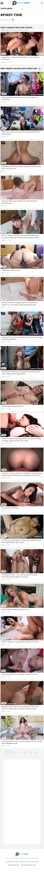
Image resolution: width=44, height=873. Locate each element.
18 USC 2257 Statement (28, 865)
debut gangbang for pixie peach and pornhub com (20, 674)
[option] (22, 48)
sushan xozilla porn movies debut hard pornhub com (20, 642)
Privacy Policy (33, 861)
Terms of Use (23, 861)
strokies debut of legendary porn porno (15, 609)
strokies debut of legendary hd (12, 406)
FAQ (16, 861)
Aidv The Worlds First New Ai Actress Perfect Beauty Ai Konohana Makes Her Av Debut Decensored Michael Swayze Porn (20, 238)
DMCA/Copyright (13, 865)
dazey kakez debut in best (11, 270)
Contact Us (9, 861)
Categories (6, 8)
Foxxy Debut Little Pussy (10, 508)
